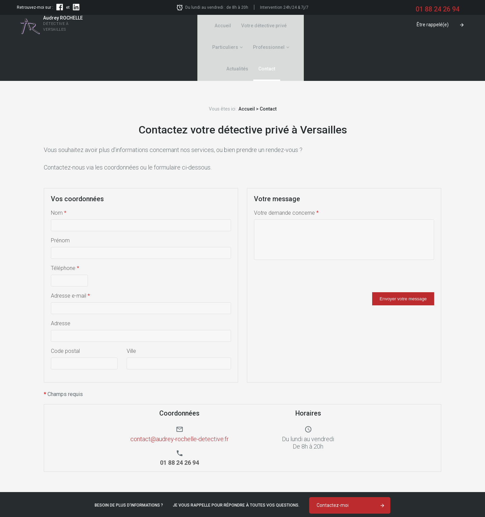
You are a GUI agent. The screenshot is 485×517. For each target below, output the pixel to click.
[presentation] (305, 236)
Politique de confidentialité (438, 499)
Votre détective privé (191, 25)
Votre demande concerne (286, 169)
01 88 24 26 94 (180, 498)
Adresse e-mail (70, 252)
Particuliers (237, 25)
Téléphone (65, 225)
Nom (58, 169)
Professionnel (280, 25)
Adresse (60, 280)
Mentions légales (449, 493)
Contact (351, 25)
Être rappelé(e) (433, 24)
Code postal (65, 308)
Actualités (322, 25)
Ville (131, 308)
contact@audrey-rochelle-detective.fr (179, 395)
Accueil (149, 25)
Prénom (60, 197)
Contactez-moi (333, 462)
